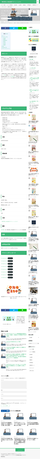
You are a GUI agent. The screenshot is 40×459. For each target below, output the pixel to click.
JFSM (4, 75)
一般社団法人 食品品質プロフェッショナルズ (9, 221)
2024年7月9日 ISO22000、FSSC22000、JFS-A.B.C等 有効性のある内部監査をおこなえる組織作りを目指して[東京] (16, 365)
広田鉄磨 (12, 76)
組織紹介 (31, 359)
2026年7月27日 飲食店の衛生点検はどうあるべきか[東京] (7, 440)
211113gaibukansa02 (4, 261)
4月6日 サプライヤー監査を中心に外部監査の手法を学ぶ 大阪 (34, 78)
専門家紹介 (31, 362)
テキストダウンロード (6, 48)
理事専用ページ (32, 365)
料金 (4, 41)
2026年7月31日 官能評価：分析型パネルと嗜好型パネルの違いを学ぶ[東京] (6, 424)
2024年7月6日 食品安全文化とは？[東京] (13, 341)
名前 (1, 390)
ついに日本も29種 (32, 68)
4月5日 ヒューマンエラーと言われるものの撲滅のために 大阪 (34, 90)
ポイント (3, 35)
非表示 (6, 33)
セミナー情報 (8, 18)
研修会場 (5, 40)
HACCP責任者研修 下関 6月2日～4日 (34, 102)
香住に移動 (31, 59)
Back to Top (20, 450)
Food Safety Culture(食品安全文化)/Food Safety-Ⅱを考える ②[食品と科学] (34, 206)
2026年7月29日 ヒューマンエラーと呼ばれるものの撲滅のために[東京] (19, 424)
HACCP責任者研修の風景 (32, 294)
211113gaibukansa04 (4, 266)
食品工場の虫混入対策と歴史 (33, 142)
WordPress (3, 456)
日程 (4, 38)
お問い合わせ (10, 6)
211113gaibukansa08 (4, 277)
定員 (4, 42)
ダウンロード (10, 258)
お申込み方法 (4, 47)
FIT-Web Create (19, 455)
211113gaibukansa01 (4, 258)
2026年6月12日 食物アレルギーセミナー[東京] (32, 439)
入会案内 (31, 357)
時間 (4, 39)
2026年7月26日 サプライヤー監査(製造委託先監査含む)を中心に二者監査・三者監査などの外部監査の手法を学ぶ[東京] (20, 441)
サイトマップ (4, 6)
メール (2, 394)
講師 (4, 45)
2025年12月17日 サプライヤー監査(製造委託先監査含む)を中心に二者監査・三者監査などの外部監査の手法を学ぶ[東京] (16, 335)
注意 (3, 46)
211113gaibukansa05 (4, 269)
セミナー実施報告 (31, 296)
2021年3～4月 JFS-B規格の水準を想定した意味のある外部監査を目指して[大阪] (33, 261)
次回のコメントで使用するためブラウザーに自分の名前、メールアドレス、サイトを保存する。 (13, 403)
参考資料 (35, 123)
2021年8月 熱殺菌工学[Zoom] (33, 272)
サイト (2, 398)
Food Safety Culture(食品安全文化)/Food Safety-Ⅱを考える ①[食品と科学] (34, 163)
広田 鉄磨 (2, 229)
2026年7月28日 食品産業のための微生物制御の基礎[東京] (33, 424)
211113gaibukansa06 (4, 272)
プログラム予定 (5, 37)
